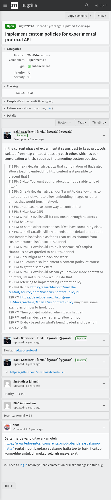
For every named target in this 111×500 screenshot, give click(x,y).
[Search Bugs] (86, 5)
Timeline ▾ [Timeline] (99, 122)
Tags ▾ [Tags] (82, 122)
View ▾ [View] (102, 15)
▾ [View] (90, 15)
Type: (21, 66)
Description (20, 139)
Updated (18, 342)
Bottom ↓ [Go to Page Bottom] (65, 122)
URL (49, 108)
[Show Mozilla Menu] (14, 5)
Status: (20, 92)
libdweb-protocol (25, 350)
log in (23, 465)
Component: (17, 60)
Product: (19, 55)
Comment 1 (20, 429)
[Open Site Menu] (5, 5)
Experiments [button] (36, 60)
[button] (100, 5)
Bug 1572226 (25, 26)
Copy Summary (77, 15)
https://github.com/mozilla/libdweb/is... (37, 372)
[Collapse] (103, 135)
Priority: (19, 72)
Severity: (19, 77)
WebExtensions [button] (38, 55)
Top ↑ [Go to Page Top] (9, 485)
